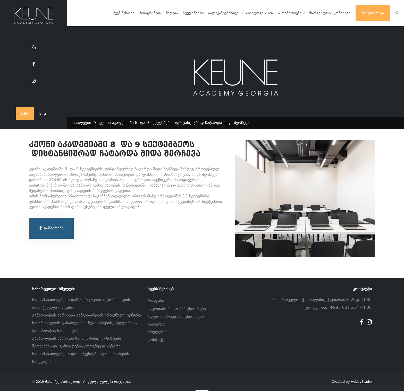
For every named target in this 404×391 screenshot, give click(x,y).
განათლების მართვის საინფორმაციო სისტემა (76, 338)
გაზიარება (51, 228)
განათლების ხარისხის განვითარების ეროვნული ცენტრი (86, 315)
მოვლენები (159, 332)
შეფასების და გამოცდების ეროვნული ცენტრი (76, 346)
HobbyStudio (361, 381)
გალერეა (156, 324)
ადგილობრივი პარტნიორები (176, 316)
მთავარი (156, 301)
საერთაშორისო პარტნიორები (177, 308)
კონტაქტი (157, 339)
